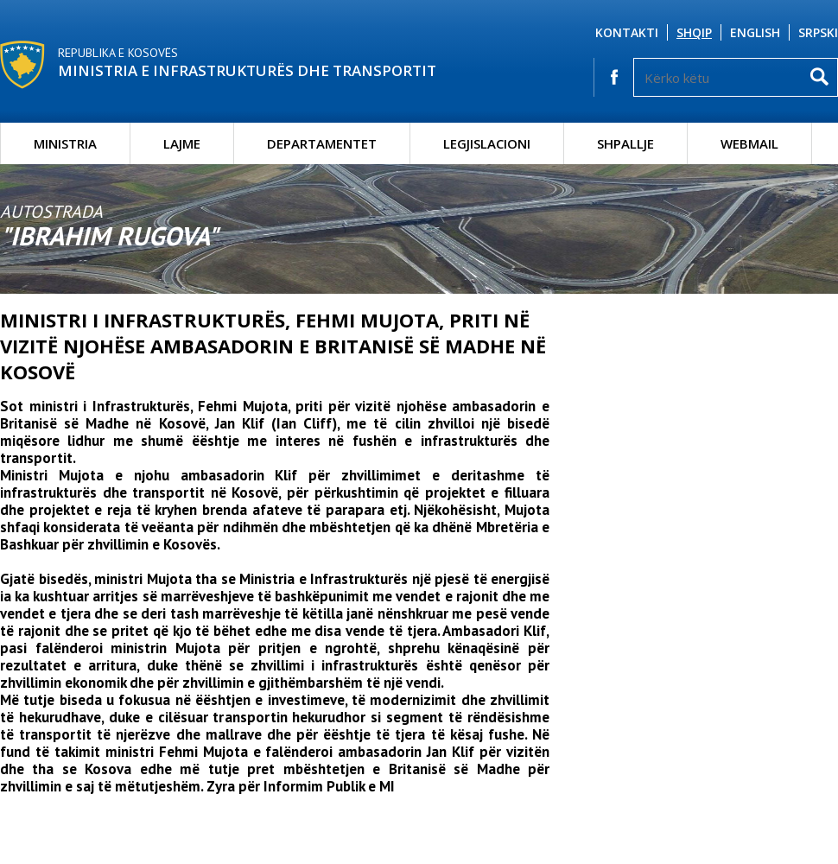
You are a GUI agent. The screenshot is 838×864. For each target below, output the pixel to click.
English (755, 32)
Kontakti (626, 32)
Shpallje (625, 143)
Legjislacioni (486, 143)
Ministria (65, 143)
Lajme (181, 143)
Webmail (749, 143)
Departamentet (322, 143)
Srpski (818, 32)
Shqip (694, 32)
